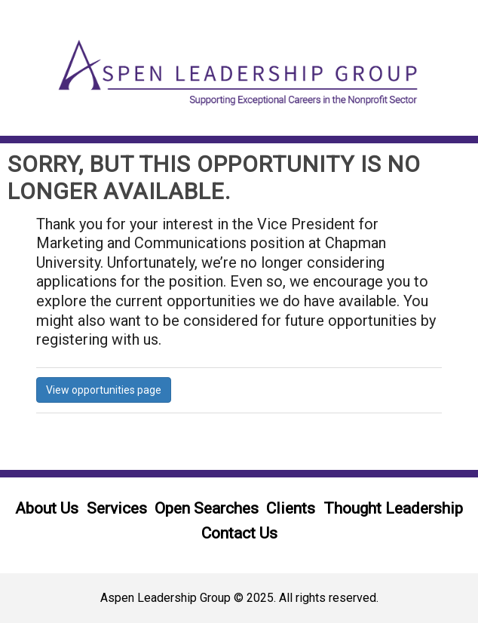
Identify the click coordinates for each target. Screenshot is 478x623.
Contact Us (239, 533)
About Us (46, 508)
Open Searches (207, 508)
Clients (290, 508)
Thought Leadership (393, 508)
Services (117, 508)
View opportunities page (103, 390)
